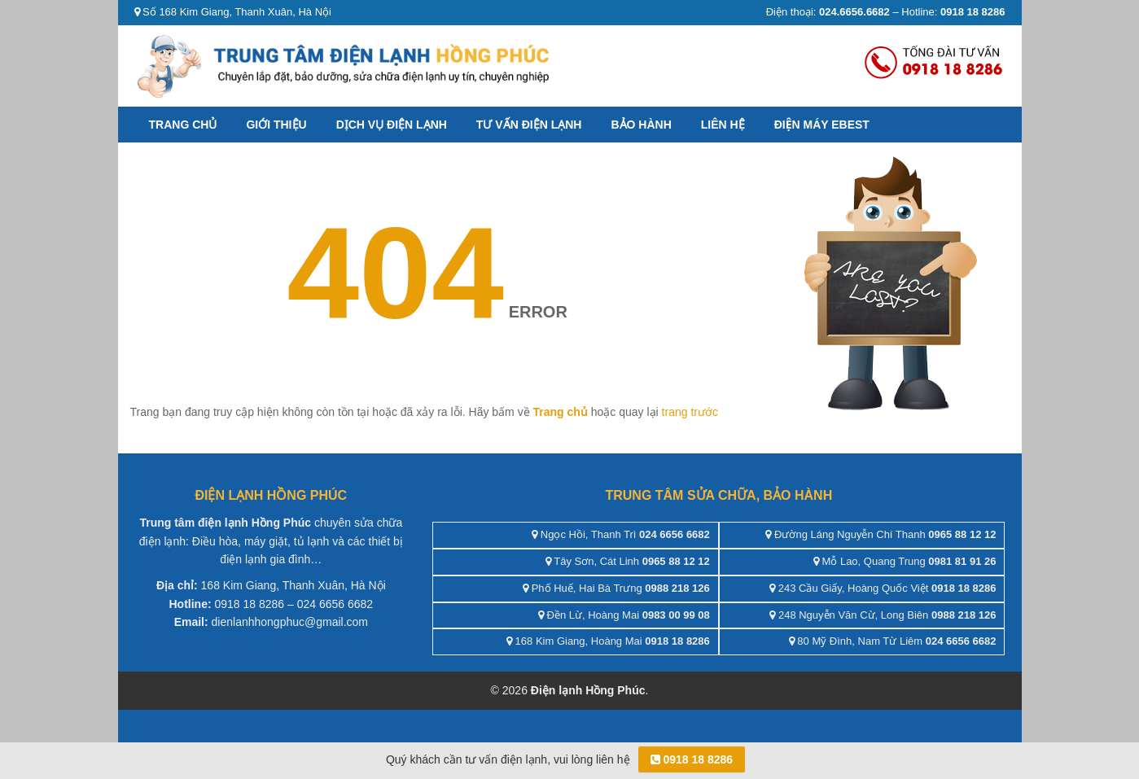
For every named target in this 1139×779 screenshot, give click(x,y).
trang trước (690, 411)
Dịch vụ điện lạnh (391, 124)
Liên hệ (723, 124)
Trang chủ (183, 124)
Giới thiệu (276, 124)
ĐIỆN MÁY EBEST (822, 124)
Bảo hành (641, 124)
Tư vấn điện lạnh (529, 124)
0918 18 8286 (692, 759)
